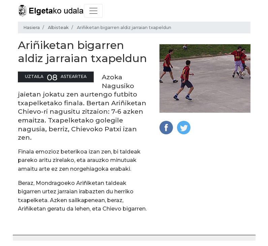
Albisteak (58, 27)
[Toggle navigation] (93, 11)
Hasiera (31, 27)
